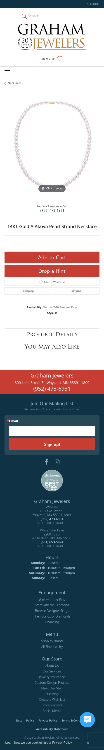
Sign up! (52, 444)
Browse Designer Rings (52, 610)
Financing (52, 622)
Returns (76, 290)
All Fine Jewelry (52, 646)
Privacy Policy (48, 720)
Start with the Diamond (52, 605)
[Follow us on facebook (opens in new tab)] (46, 462)
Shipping (28, 290)
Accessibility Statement (52, 729)
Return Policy (25, 720)
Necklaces (14, 83)
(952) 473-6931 (52, 210)
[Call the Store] (52, 519)
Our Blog (52, 694)
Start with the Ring (52, 599)
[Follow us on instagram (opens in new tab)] (57, 462)
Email (13, 421)
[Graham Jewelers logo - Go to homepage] (52, 37)
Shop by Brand (52, 641)
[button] (92, 4)
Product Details (52, 334)
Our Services (52, 671)
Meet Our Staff (52, 688)
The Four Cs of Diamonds (52, 616)
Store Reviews (52, 705)
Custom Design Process (52, 682)
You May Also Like (52, 346)
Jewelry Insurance (52, 677)
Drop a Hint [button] (52, 270)
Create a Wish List (52, 699)
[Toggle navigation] (7, 70)
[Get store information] (52, 523)
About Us (52, 665)
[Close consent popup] (88, 742)
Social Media (52, 711)
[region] (52, 146)
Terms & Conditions (75, 720)
